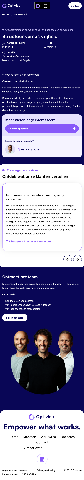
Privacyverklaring (46, 470)
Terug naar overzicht (15, 14)
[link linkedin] (42, 459)
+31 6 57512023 (30, 149)
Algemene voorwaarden (15, 470)
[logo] (38, 6)
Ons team (68, 437)
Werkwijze (48, 437)
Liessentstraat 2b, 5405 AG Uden (20, 474)
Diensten (29, 437)
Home (13, 437)
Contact (42, 442)
